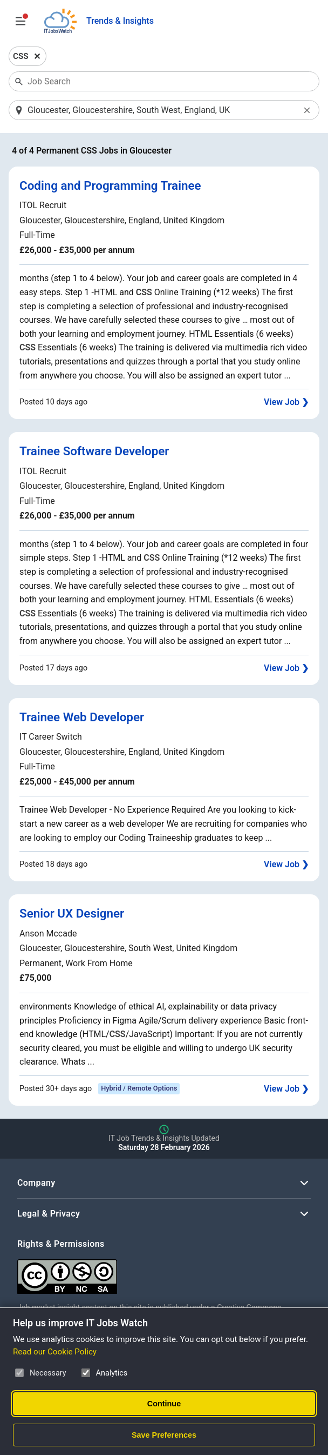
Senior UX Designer (71, 913)
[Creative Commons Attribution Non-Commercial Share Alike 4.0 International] (164, 1272)
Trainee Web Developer (81, 717)
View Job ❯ (286, 402)
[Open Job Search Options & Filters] (20, 21)
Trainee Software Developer (94, 451)
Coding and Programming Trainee (110, 185)
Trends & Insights (120, 21)
